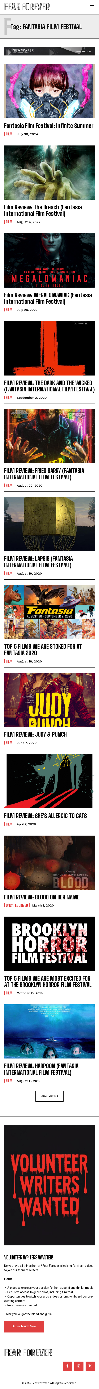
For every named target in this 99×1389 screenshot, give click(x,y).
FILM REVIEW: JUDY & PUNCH (35, 734)
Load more (49, 1096)
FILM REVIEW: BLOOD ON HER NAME (41, 897)
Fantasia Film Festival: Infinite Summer (48, 125)
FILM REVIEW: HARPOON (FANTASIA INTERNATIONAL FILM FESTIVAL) (41, 1069)
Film (9, 134)
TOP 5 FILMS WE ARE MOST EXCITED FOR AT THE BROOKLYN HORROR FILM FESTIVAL (48, 981)
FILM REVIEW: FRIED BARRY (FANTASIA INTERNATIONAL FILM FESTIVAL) (44, 474)
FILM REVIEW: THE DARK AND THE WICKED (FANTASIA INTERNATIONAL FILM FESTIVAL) (49, 386)
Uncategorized (17, 905)
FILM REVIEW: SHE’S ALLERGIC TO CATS (45, 815)
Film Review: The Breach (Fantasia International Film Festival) (43, 210)
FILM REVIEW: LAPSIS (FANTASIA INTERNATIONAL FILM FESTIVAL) (38, 561)
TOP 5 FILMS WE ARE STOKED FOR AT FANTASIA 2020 (43, 649)
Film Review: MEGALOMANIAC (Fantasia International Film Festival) (48, 298)
